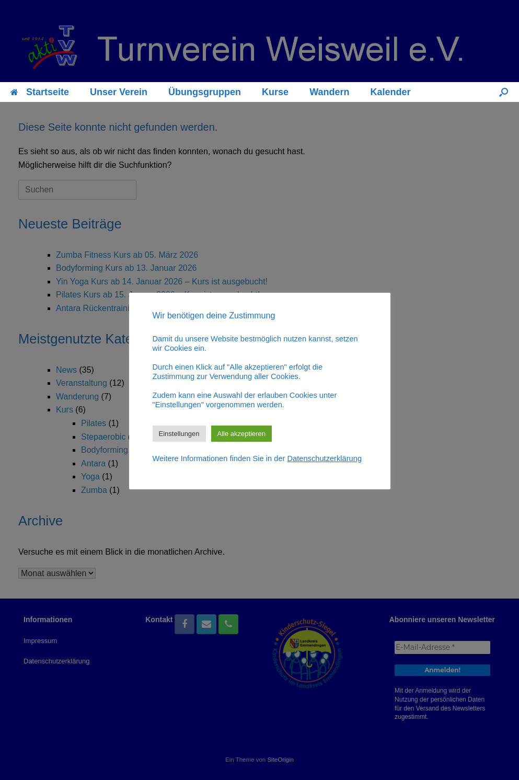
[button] (503, 92)
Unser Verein (118, 92)
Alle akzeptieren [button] (241, 434)
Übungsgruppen (204, 92)
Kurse (275, 92)
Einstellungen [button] (179, 434)
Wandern (329, 92)
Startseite (39, 92)
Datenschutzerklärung (324, 458)
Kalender (390, 92)
